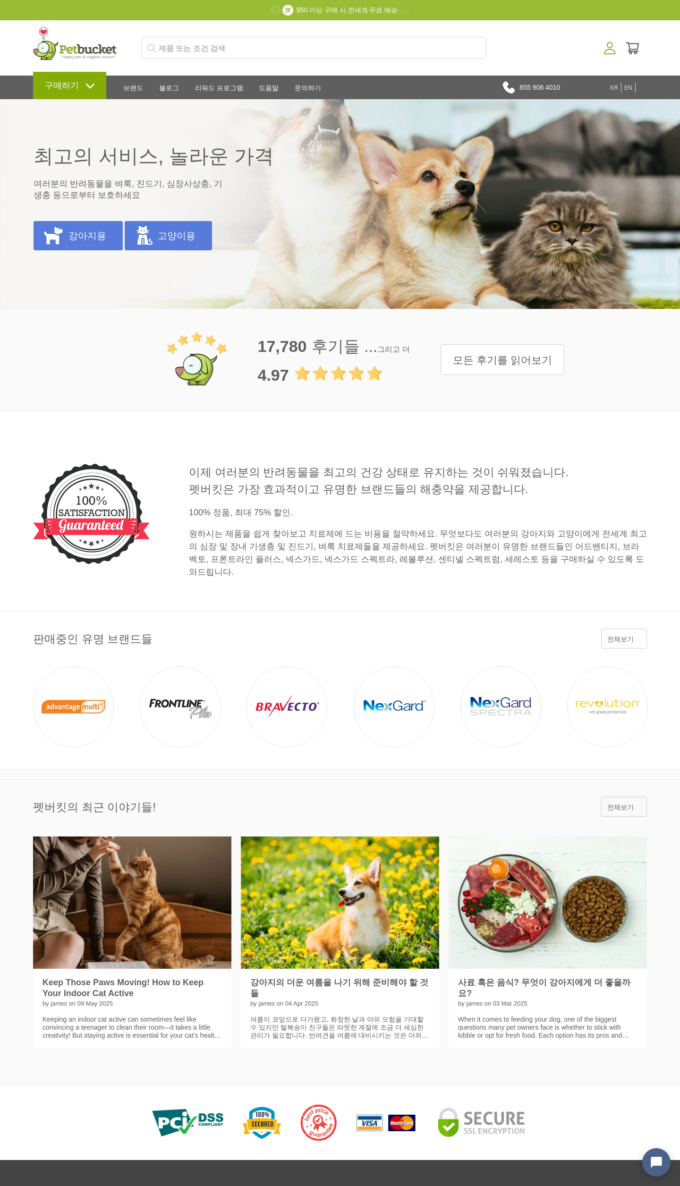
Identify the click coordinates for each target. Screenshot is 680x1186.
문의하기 (308, 88)
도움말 (269, 88)
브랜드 (133, 88)
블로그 (169, 88)
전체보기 (620, 639)
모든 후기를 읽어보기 (502, 360)
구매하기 (62, 85)
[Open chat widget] (656, 1162)
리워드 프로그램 (219, 88)
